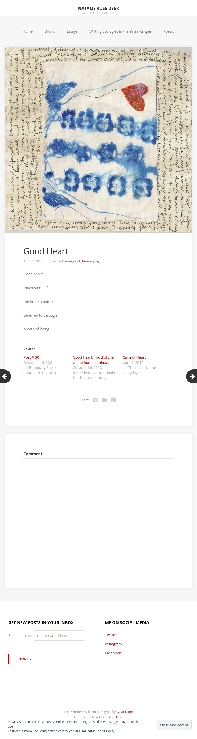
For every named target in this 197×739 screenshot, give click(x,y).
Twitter (111, 634)
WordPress (115, 717)
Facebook (113, 653)
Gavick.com (125, 712)
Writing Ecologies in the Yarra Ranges (120, 31)
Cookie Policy (105, 731)
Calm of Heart (134, 357)
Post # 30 (31, 357)
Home (28, 31)
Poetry (168, 31)
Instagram (113, 644)
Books (50, 31)
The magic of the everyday (81, 261)
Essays (72, 31)
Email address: (21, 635)
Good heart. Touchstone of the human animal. (93, 360)
